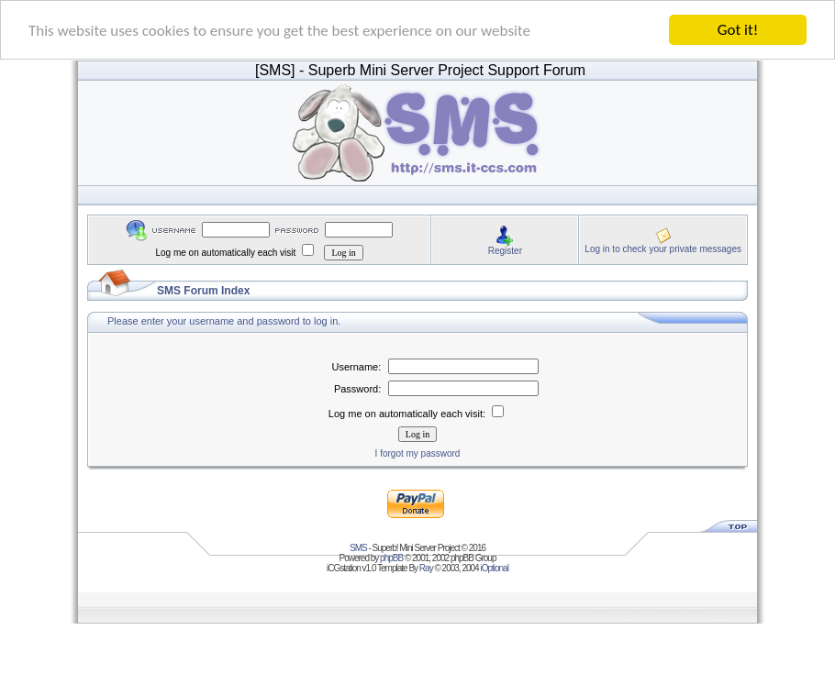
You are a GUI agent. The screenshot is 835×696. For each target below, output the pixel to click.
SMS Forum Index (203, 290)
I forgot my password (418, 453)
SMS (358, 548)
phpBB (391, 558)
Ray (426, 568)
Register (505, 250)
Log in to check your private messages (662, 248)
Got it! (738, 29)
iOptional (493, 568)
